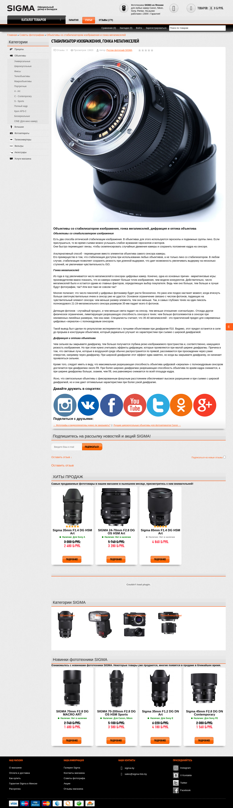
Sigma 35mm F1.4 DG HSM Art (72, 532)
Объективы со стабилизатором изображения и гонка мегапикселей (86, 34)
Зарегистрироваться (156, 28)
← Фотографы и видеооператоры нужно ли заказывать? (81, 425)
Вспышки (102, 615)
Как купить (15, 778)
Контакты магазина (74, 773)
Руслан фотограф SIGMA (119, 50)
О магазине (15, 767)
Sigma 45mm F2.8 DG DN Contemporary (204, 713)
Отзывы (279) (106, 20)
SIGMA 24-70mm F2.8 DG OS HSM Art (116, 532)
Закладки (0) (126, 28)
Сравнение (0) (108, 28)
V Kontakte (186, 775)
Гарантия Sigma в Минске (23, 783)
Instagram (185, 767)
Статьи (88, 20)
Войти (139, 28)
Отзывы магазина (73, 788)
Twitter (183, 782)
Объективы (67, 615)
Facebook (185, 790)
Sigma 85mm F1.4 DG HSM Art (160, 532)
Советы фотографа (74, 778)
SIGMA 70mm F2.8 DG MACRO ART (72, 713)
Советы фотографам (31, 34)
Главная (12, 34)
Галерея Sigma (72, 767)
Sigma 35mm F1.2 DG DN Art (160, 713)
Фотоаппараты (136, 615)
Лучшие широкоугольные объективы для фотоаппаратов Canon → (147, 425)
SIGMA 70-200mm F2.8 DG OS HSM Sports (116, 713)
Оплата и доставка (19, 773)
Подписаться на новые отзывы (207, 457)
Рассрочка (15, 788)
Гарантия (73, 20)
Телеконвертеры (171, 615)
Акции (67, 783)
